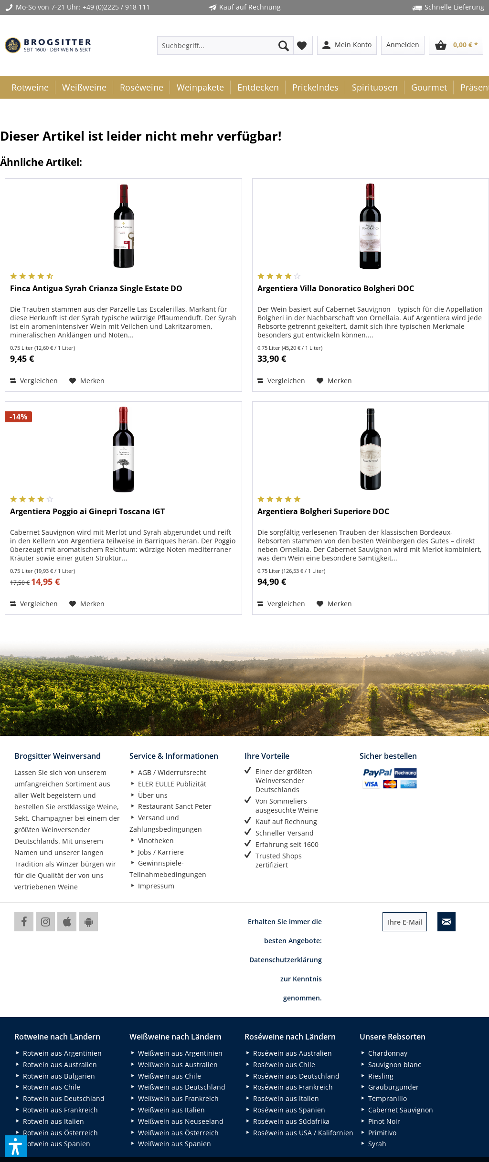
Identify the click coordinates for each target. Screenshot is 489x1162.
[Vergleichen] (34, 381)
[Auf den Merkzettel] (87, 381)
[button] (16, 1146)
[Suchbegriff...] (225, 45)
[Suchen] (284, 45)
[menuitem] (225, 45)
